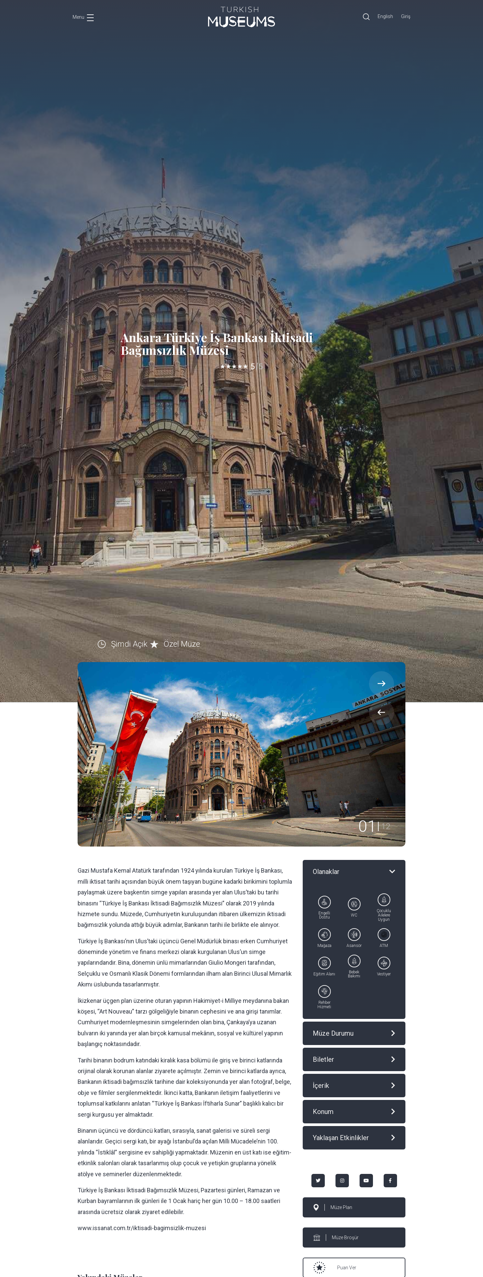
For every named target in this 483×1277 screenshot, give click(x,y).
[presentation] (381, 712)
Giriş (405, 16)
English (385, 16)
